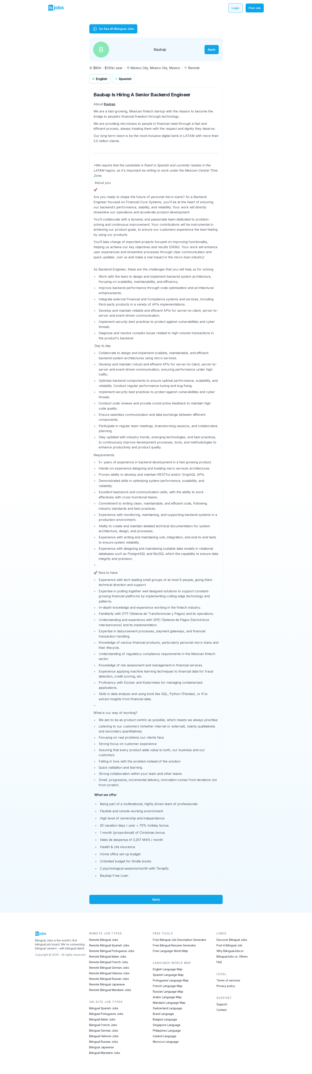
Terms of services (228, 980)
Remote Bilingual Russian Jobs (109, 978)
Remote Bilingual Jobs (103, 939)
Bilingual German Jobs (103, 1030)
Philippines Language (167, 1030)
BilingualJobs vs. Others (232, 956)
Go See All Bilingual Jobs (113, 28)
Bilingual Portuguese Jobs (106, 1013)
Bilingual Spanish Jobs (103, 1008)
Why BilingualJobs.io (230, 951)
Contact (221, 1010)
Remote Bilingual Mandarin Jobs (110, 990)
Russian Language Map (168, 991)
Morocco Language (166, 1041)
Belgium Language (165, 1019)
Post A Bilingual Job (229, 945)
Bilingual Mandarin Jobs (104, 1052)
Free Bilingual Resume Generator (174, 945)
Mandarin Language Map (169, 1002)
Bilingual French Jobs (103, 1025)
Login (235, 8)
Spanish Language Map (168, 974)
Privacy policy (225, 986)
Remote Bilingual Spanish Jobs (109, 945)
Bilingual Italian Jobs (102, 1019)
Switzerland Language (167, 1008)
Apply (211, 49)
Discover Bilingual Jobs (231, 939)
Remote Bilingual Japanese (107, 984)
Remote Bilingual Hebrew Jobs (109, 973)
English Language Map (167, 969)
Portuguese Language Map (171, 980)
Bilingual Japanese (101, 1047)
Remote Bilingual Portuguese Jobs (111, 951)
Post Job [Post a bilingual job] (255, 8)
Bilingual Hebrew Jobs (104, 1036)
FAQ (219, 962)
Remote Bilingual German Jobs (109, 967)
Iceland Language (164, 1036)
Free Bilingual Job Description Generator (179, 939)
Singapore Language (166, 1025)
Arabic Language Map (167, 997)
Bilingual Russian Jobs (103, 1041)
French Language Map (167, 986)
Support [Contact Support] (221, 1004)
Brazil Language (163, 1013)
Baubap (109, 104)
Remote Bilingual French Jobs (108, 962)
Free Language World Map (170, 951)
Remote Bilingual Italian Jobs (107, 956)
